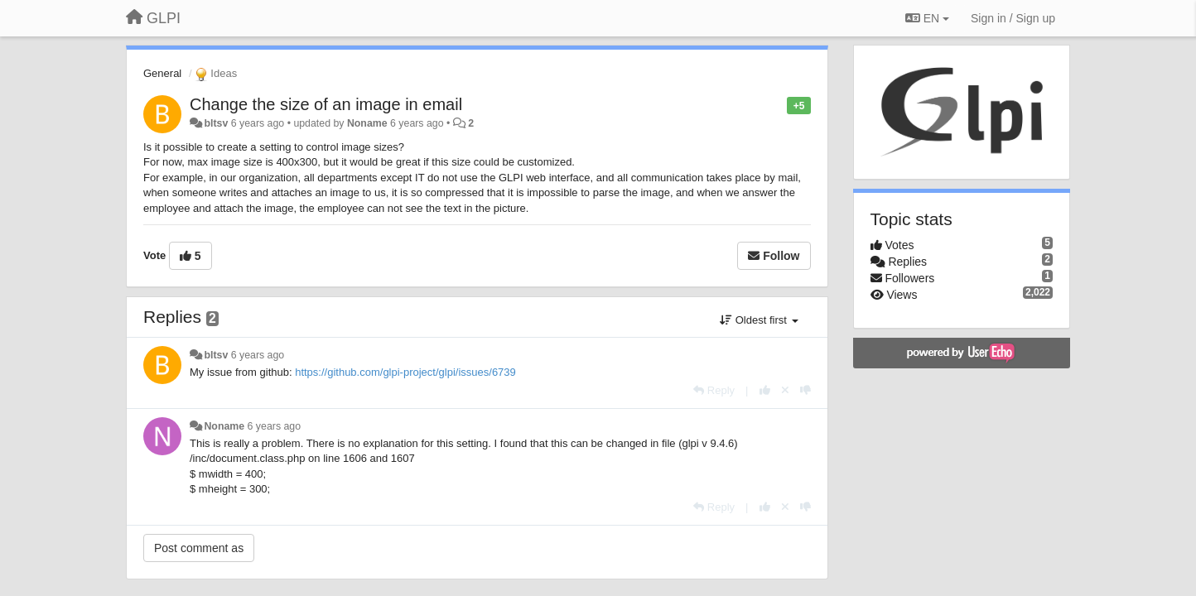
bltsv (216, 123)
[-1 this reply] (805, 390)
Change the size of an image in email (326, 104)
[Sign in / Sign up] (1013, 18)
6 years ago (258, 355)
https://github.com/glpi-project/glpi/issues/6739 (405, 372)
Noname (367, 123)
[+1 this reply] (765, 390)
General (162, 73)
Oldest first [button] (759, 320)
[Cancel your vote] (785, 390)
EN (927, 18)
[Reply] (714, 390)
